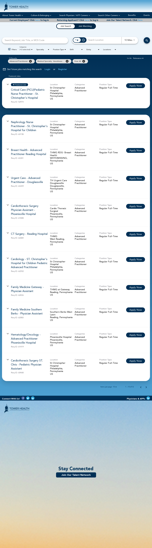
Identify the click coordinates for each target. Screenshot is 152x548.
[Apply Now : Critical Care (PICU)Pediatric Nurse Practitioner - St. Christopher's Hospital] (135, 85)
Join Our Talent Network (76, 474)
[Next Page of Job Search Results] (146, 387)
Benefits (132, 15)
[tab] (66, 26)
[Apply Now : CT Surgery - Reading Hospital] (135, 234)
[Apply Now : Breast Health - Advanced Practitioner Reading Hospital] (135, 150)
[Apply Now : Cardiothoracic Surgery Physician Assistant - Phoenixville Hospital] (135, 206)
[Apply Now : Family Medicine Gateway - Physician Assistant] (135, 287)
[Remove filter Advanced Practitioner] (30, 61)
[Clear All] (83, 61)
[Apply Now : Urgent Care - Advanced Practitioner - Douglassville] (135, 178)
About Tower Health (12, 15)
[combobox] (35, 40)
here (37, 20)
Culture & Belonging (41, 15)
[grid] (70, 61)
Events (147, 15)
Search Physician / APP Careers (74, 15)
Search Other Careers (109, 15)
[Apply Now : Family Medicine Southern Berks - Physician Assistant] (135, 309)
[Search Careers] (147, 40)
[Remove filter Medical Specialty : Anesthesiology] (67, 61)
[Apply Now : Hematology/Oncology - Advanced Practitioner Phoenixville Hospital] (135, 335)
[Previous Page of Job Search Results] (141, 387)
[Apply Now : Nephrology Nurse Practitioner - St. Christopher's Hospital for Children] (135, 122)
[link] (76, 93)
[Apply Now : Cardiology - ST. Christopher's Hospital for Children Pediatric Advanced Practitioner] (135, 259)
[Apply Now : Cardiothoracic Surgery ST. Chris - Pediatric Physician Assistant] (135, 360)
